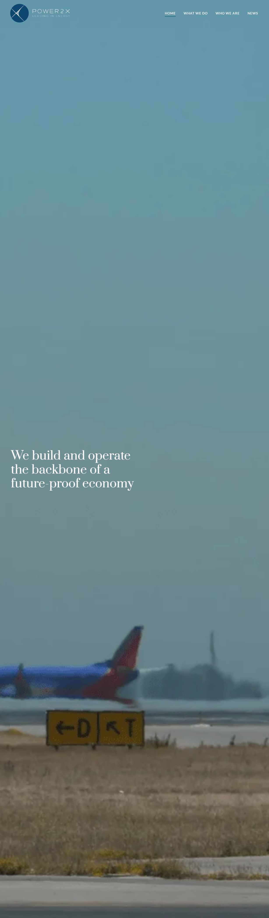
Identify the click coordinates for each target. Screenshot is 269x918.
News (253, 13)
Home (170, 13)
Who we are (228, 13)
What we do (196, 13)
